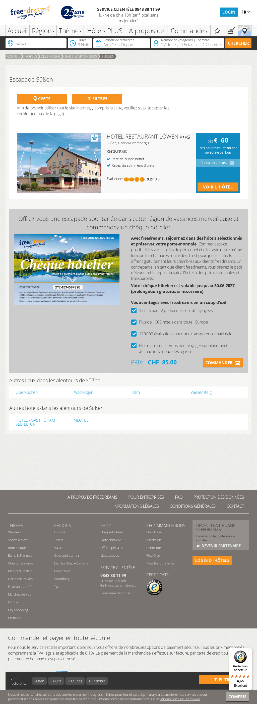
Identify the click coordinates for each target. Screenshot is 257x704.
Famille (13, 602)
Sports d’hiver (18, 540)
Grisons (59, 532)
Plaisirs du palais (20, 571)
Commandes (189, 30)
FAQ (178, 497)
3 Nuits (55, 681)
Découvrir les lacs (20, 579)
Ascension (153, 540)
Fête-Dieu (153, 555)
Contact (235, 506)
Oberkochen (26, 392)
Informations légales (136, 506)
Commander (219, 362)
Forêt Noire (62, 571)
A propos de (146, 30)
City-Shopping (18, 610)
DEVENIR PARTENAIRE (221, 545)
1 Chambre (96, 681)
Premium (14, 617)
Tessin (58, 540)
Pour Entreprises (146, 497)
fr (244, 12)
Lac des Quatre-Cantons (71, 563)
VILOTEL (81, 420)
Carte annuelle (110, 540)
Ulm (136, 392)
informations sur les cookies (180, 699)
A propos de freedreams (92, 497)
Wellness (14, 532)
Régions (43, 30)
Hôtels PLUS (104, 30)
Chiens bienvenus (20, 563)
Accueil (18, 30)
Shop (105, 525)
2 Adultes (75, 681)
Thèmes (70, 30)
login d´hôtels (212, 560)
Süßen (107, 56)
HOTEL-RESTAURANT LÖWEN (142, 136)
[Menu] (249, 651)
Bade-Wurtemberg (81, 56)
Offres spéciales (111, 547)
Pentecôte (153, 547)
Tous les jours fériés (160, 563)
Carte (41, 98)
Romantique (17, 547)
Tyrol (57, 586)
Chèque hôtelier (111, 532)
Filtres (97, 98)
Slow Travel (154, 532)
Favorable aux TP (20, 586)
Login (228, 12)
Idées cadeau (109, 555)
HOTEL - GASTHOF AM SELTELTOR (35, 422)
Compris (237, 696)
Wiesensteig (201, 392)
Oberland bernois (67, 555)
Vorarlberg (62, 579)
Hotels (31, 56)
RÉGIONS (62, 525)
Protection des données (219, 497)
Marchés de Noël (20, 594)
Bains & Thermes (20, 555)
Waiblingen (83, 392)
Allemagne (51, 56)
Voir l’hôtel (218, 187)
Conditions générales (193, 506)
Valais (58, 547)
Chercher (238, 43)
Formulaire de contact (116, 593)
